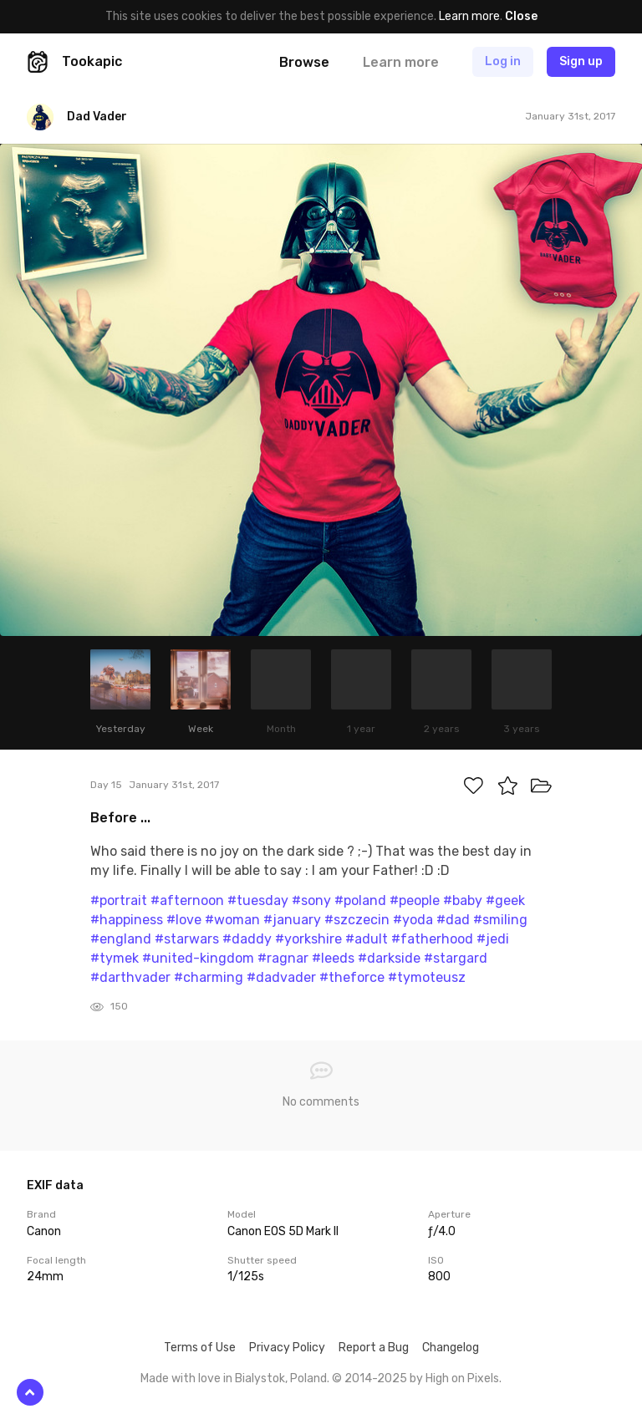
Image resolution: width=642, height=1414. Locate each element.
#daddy (247, 939)
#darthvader (130, 977)
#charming (208, 977)
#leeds (333, 958)
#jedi (492, 939)
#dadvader (281, 977)
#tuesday (257, 900)
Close (521, 16)
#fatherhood (432, 939)
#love (183, 920)
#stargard (455, 958)
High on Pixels (462, 1378)
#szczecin (357, 920)
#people (415, 900)
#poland (360, 900)
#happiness (126, 920)
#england (120, 939)
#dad (453, 920)
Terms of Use (200, 1347)
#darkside (389, 958)
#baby (462, 900)
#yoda (413, 920)
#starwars (187, 939)
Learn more (469, 16)
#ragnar (282, 958)
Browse (304, 62)
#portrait (118, 900)
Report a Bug (374, 1347)
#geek (505, 900)
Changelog (450, 1347)
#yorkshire (308, 939)
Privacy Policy (287, 1347)
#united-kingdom (198, 958)
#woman (232, 920)
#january (292, 920)
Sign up (581, 61)
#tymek (114, 958)
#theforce (352, 977)
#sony (311, 900)
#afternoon (187, 900)
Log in (503, 61)
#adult (366, 939)
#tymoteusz (427, 977)
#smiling (500, 920)
